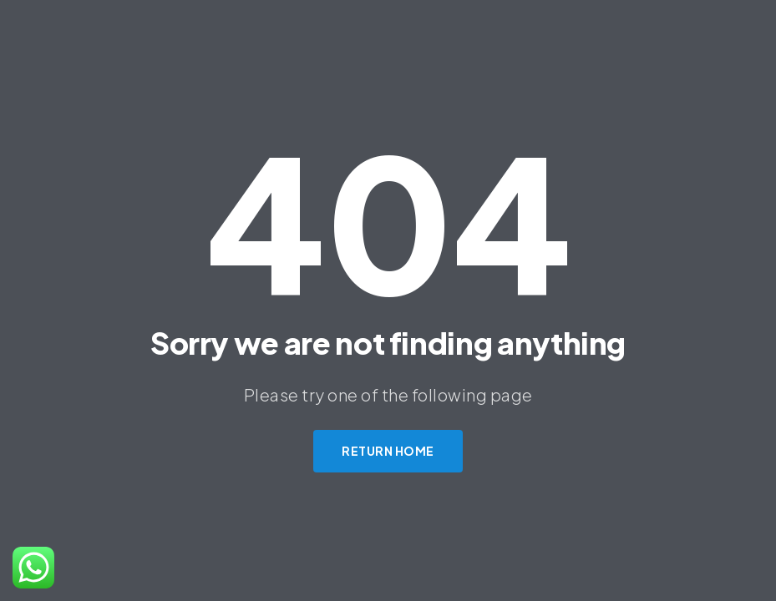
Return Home (388, 450)
